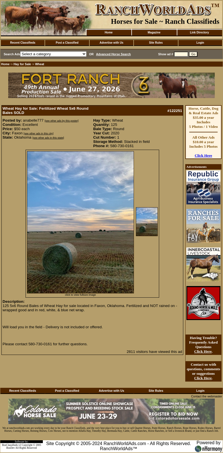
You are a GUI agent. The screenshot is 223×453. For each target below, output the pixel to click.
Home (109, 32)
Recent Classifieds (22, 42)
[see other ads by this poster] (62, 120)
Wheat (39, 64)
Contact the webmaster (206, 396)
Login (200, 42)
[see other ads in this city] (38, 133)
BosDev (10, 447)
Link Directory (199, 32)
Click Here (203, 155)
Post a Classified (67, 42)
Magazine (154, 32)
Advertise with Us (111, 42)
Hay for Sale (23, 64)
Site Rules (156, 42)
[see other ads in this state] (48, 137)
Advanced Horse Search (113, 54)
